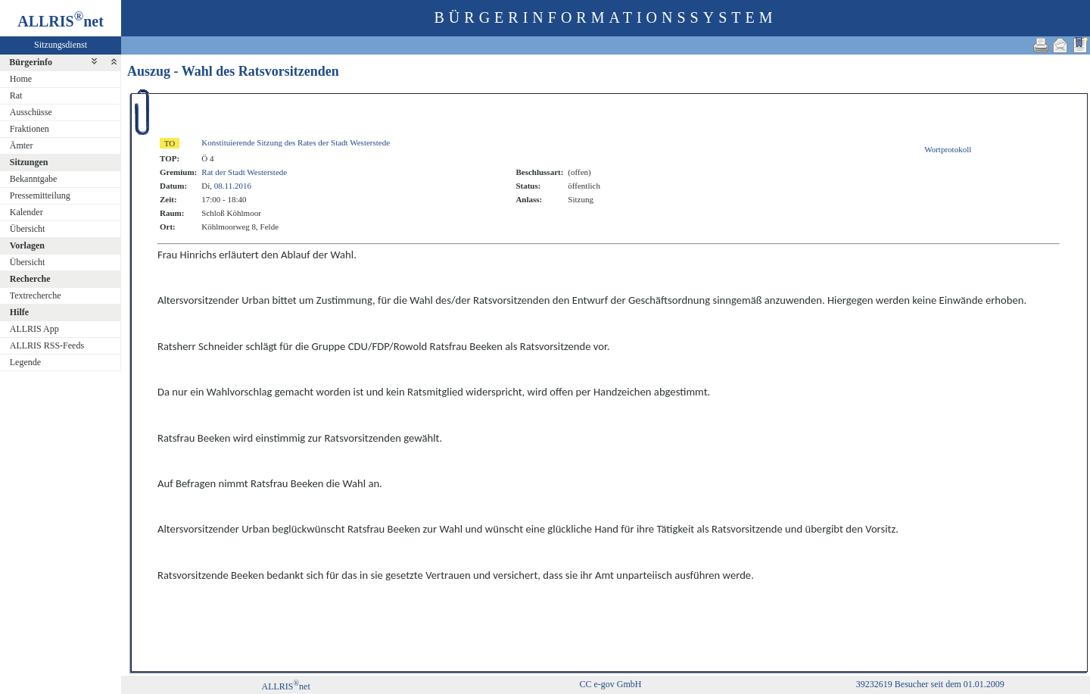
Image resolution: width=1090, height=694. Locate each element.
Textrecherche (35, 295)
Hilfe (19, 312)
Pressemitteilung (40, 195)
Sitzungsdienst (60, 44)
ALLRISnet (285, 686)
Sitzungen (29, 162)
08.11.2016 (232, 185)
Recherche (30, 279)
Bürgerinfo (30, 62)
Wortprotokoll (947, 149)
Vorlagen (27, 245)
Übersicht (27, 229)
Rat (16, 95)
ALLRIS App (34, 329)
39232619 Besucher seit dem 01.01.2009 (930, 684)
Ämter (21, 145)
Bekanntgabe (34, 179)
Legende (25, 362)
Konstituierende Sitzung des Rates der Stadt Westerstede (295, 142)
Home (21, 78)
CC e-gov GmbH (610, 684)
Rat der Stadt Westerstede (244, 172)
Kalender (26, 212)
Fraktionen (29, 128)
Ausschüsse (31, 112)
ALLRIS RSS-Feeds (47, 345)
